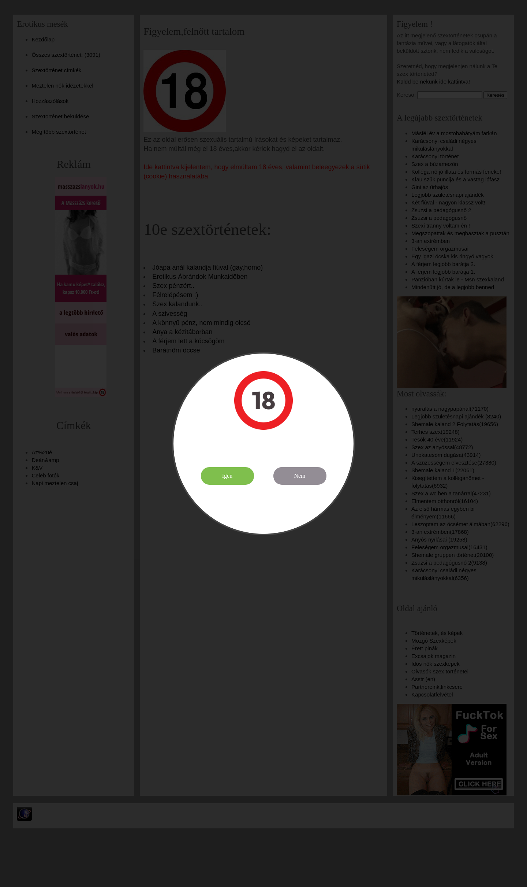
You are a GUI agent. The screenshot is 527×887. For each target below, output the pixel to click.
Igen (227, 476)
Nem (299, 476)
